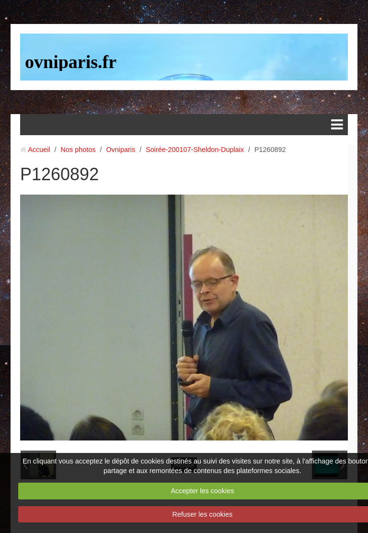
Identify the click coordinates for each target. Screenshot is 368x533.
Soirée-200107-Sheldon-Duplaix (195, 149)
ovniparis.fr (70, 62)
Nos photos (78, 149)
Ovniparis (120, 149)
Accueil (39, 149)
